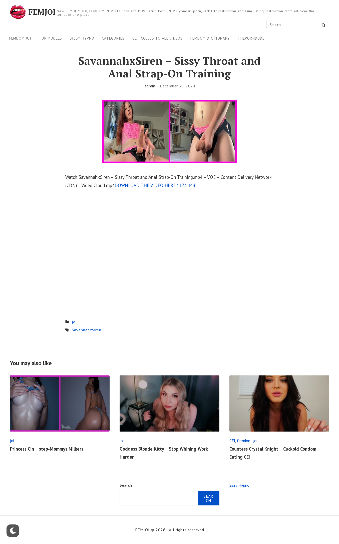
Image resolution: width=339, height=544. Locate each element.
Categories (113, 38)
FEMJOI (42, 12)
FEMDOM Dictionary (210, 38)
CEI (232, 440)
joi (74, 321)
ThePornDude (251, 38)
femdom (244, 440)
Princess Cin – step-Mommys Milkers (46, 449)
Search (126, 485)
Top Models (50, 38)
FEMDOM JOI (20, 38)
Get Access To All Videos (157, 38)
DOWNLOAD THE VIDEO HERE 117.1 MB (155, 185)
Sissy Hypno (82, 38)
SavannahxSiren (86, 329)
